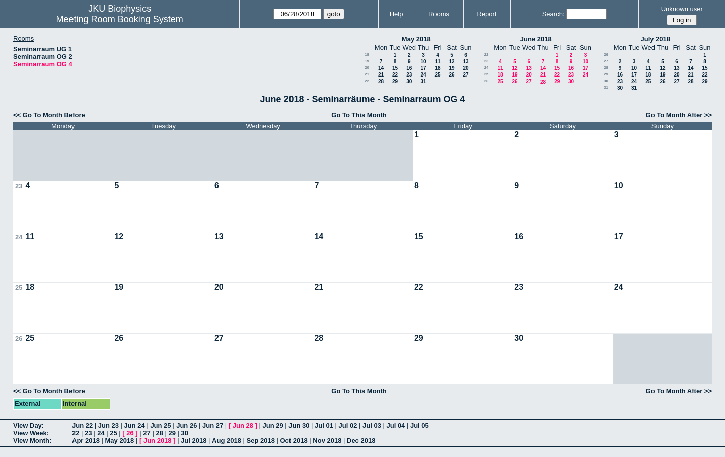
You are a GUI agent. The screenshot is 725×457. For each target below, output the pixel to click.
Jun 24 (134, 425)
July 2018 (655, 39)
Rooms (438, 14)
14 (381, 68)
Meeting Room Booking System (119, 19)
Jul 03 (371, 425)
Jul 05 (419, 425)
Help (396, 14)
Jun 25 (160, 425)
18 (367, 54)
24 (423, 75)
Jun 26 (186, 425)
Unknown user (682, 9)
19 (367, 61)
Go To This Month (359, 115)
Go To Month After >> (679, 115)
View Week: (31, 433)
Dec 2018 (361, 440)
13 (465, 61)
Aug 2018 (226, 440)
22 (395, 75)
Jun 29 (272, 425)
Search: (553, 14)
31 (423, 81)
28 (381, 81)
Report (486, 14)
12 (451, 61)
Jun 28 (243, 425)
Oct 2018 (293, 440)
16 (409, 68)
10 (423, 61)
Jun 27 (212, 425)
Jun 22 (82, 425)
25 (437, 75)
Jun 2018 (157, 440)
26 (451, 75)
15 (395, 68)
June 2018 (536, 39)
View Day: (28, 425)
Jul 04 (395, 425)
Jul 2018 (193, 440)
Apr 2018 (86, 440)
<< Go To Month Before (49, 115)
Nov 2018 (327, 440)
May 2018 (416, 39)
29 (395, 81)
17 (423, 68)
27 (465, 75)
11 (437, 61)
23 (409, 75)
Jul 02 (348, 425)
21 (367, 74)
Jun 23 (108, 425)
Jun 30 (298, 425)
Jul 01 (324, 425)
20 (367, 67)
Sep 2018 (261, 440)
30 (409, 81)
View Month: (32, 440)
